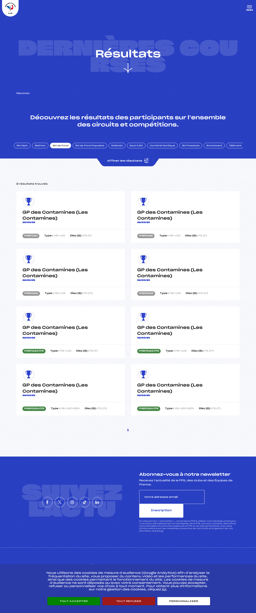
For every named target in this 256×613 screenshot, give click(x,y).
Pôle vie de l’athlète (185, 562)
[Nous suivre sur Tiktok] (91, 499)
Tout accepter (74, 601)
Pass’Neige (106, 562)
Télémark (239, 150)
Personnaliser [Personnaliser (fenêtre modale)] (183, 601)
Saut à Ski (139, 150)
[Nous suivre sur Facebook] (35, 499)
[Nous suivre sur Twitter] (54, 499)
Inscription (222, 501)
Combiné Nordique (166, 150)
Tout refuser (128, 601)
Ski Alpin (25, 150)
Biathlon (43, 150)
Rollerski (120, 150)
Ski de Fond (64, 150)
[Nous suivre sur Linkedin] (109, 499)
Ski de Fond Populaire (93, 150)
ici (162, 522)
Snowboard (218, 150)
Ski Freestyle (194, 150)
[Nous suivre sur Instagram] (72, 499)
